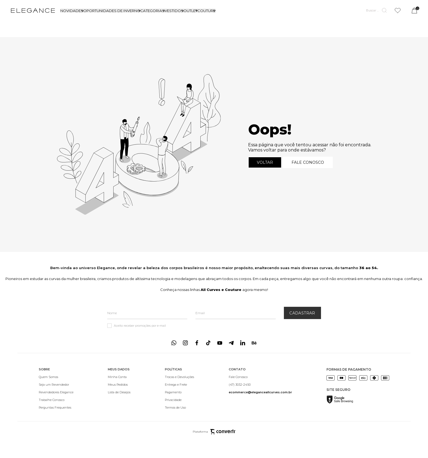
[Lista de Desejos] (119, 392)
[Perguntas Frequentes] (56, 407)
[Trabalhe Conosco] (56, 400)
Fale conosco (308, 162)
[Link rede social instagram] (185, 343)
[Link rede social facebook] (197, 343)
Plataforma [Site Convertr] (214, 431)
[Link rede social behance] (254, 343)
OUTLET (190, 10)
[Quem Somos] (56, 377)
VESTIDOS (174, 10)
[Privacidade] (179, 400)
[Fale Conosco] (260, 377)
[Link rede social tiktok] (208, 343)
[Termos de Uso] (179, 407)
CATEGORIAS (152, 10)
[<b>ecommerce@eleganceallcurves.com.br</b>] (260, 392)
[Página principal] (33, 10)
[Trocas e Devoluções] (179, 377)
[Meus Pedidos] (119, 384)
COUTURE (206, 10)
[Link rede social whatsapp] (174, 343)
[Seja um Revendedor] (56, 384)
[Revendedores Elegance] (56, 392)
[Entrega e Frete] (179, 384)
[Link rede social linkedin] (243, 343)
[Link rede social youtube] (220, 343)
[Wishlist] (397, 10)
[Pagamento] (179, 392)
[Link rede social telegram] (231, 343)
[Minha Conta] (119, 377)
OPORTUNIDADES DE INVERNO (111, 10)
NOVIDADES (71, 10)
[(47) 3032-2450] (260, 384)
